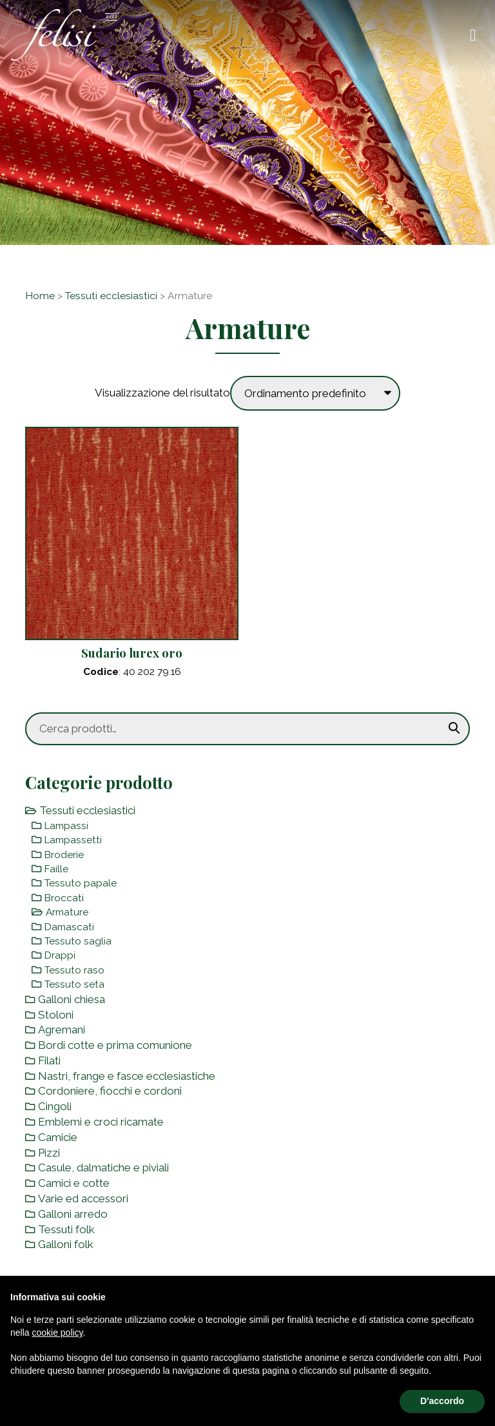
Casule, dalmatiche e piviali (103, 1167)
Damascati (69, 927)
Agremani (61, 1029)
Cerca (454, 728)
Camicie (57, 1137)
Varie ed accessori (83, 1198)
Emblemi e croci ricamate (101, 1121)
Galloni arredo (73, 1213)
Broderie (64, 855)
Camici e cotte (74, 1183)
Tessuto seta (74, 984)
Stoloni (55, 1014)
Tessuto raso (74, 970)
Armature (67, 912)
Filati (49, 1060)
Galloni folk (65, 1244)
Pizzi (49, 1152)
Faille (56, 869)
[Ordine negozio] (315, 393)
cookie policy (57, 1332)
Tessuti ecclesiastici (111, 295)
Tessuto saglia (78, 941)
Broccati (64, 898)
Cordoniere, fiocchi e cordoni (110, 1090)
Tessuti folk (66, 1229)
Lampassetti (73, 840)
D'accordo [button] (442, 1401)
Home (40, 295)
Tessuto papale (80, 883)
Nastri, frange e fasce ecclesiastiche (126, 1076)
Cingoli (55, 1106)
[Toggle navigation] (472, 34)
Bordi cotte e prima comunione (115, 1045)
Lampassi (66, 826)
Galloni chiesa (71, 999)
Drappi (59, 955)
